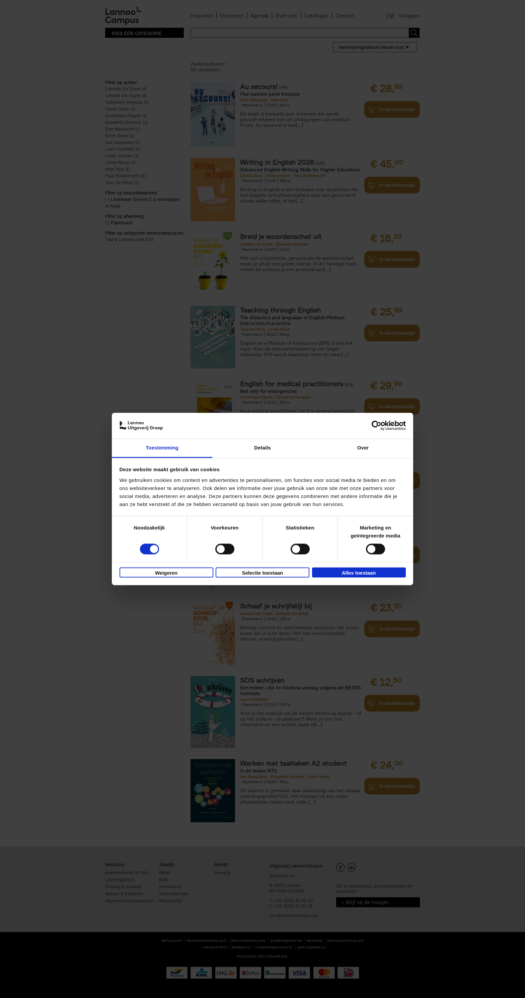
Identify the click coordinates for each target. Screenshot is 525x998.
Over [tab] (363, 447)
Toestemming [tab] (162, 447)
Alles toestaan (359, 573)
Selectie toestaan (262, 573)
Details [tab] (262, 447)
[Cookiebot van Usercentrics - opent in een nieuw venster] (376, 426)
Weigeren (166, 573)
